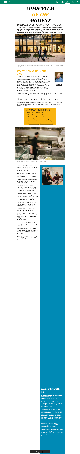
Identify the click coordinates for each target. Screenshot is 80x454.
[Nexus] (29, 2)
